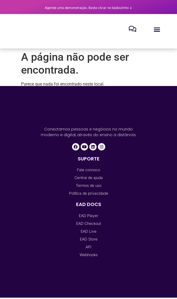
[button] (157, 30)
